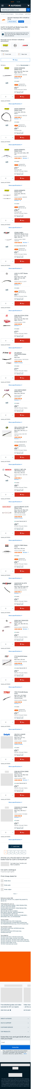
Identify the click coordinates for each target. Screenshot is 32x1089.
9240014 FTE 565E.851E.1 (20, 915)
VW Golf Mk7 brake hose (7, 928)
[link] (28, 6)
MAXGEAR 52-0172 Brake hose (21, 586)
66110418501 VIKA (5, 916)
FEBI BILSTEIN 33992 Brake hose (21, 774)
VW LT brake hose (16, 921)
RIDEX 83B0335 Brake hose (21, 70)
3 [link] (12, 852)
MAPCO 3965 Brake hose (21, 547)
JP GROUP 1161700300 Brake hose (21, 355)
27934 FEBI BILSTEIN (21, 908)
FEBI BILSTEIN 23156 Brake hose (21, 318)
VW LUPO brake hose (6, 922)
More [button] (25, 1053)
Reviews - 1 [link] (26, 158)
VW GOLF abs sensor (6, 939)
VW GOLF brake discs (6, 936)
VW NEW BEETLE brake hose (19, 922)
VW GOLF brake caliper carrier (8, 942)
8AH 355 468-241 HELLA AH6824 (9, 911)
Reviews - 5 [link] (17, 325)
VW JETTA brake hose (22, 924)
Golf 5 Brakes (28, 14)
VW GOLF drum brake (18, 938)
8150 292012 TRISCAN (6, 912)
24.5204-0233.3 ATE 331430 (8, 906)
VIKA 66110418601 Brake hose (21, 391)
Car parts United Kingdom (7, 14)
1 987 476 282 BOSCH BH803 (8, 905)
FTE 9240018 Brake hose (21, 658)
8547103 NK (14, 913)
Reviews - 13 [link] (17, 78)
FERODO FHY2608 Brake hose (21, 810)
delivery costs (20, 92)
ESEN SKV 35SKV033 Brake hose (21, 623)
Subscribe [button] (15, 1047)
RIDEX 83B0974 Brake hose (21, 152)
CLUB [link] (18, 1)
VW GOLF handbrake (6, 941)
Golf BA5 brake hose (6, 932)
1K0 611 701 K (4, 899)
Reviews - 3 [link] (17, 284)
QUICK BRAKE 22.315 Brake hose (21, 509)
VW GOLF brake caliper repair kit (20, 939)
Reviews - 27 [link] (17, 118)
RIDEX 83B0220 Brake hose (21, 111)
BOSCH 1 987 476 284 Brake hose (21, 471)
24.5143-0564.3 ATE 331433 (8, 908)
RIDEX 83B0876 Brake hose (21, 193)
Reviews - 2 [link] (17, 400)
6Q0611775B (18, 899)
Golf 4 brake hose (5, 929)
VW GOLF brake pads (17, 936)
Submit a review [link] (18, 362)
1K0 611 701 (3, 901)
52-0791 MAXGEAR (15, 916)
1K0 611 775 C (11, 899)
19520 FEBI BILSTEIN (21, 905)
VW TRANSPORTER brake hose (9, 924)
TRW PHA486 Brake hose (21, 695)
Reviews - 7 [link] (17, 479)
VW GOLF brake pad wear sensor (9, 944)
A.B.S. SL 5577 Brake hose (21, 276)
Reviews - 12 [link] (17, 200)
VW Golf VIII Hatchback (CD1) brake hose (11, 931)
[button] (28, 10)
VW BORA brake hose (6, 921)
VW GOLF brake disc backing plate (20, 941)
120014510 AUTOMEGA (7, 909)
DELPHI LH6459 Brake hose (21, 737)
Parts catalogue (19, 14)
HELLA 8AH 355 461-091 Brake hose (21, 430)
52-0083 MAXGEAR (6, 913)
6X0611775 (24, 899)
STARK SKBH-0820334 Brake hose (21, 235)
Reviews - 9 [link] (17, 703)
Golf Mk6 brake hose (19, 928)
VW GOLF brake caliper (6, 938)
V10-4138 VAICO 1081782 (7, 915)
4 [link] (16, 852)
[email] (15, 1042)
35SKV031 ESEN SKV (18, 912)
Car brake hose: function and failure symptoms (18, 864)
